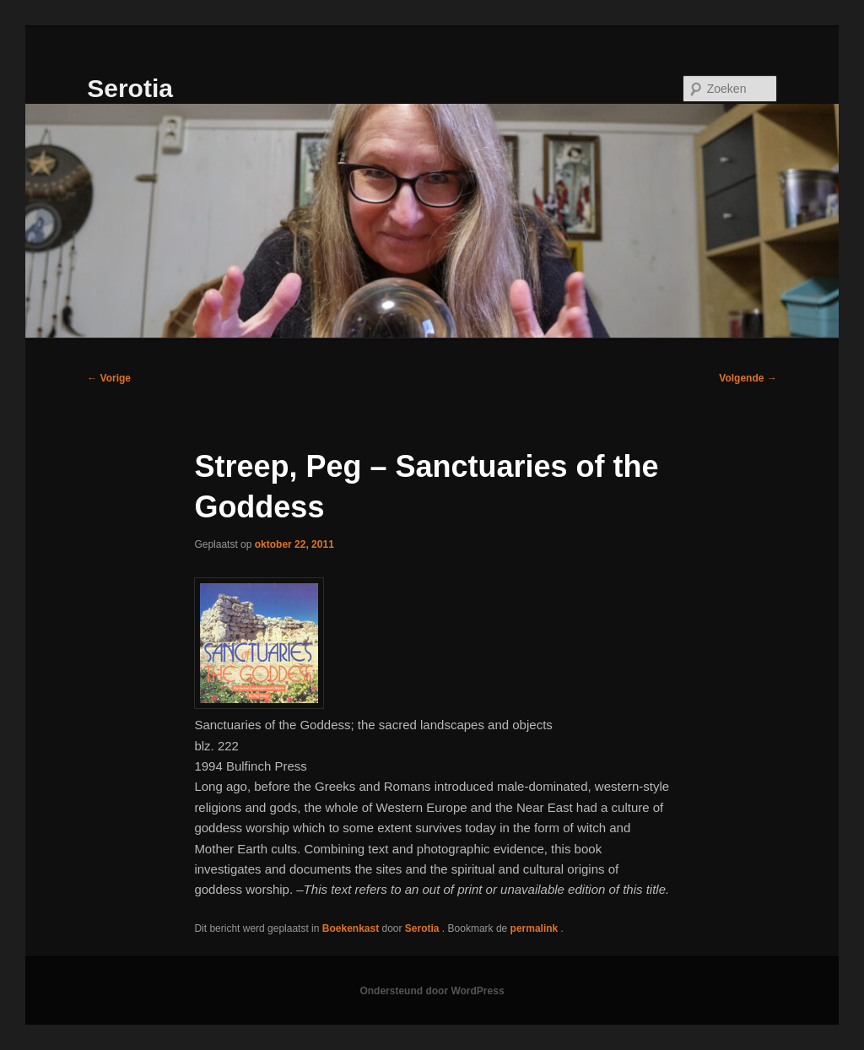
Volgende (747, 378)
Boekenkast (350, 928)
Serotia (130, 88)
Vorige (109, 378)
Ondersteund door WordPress (431, 991)
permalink (535, 928)
